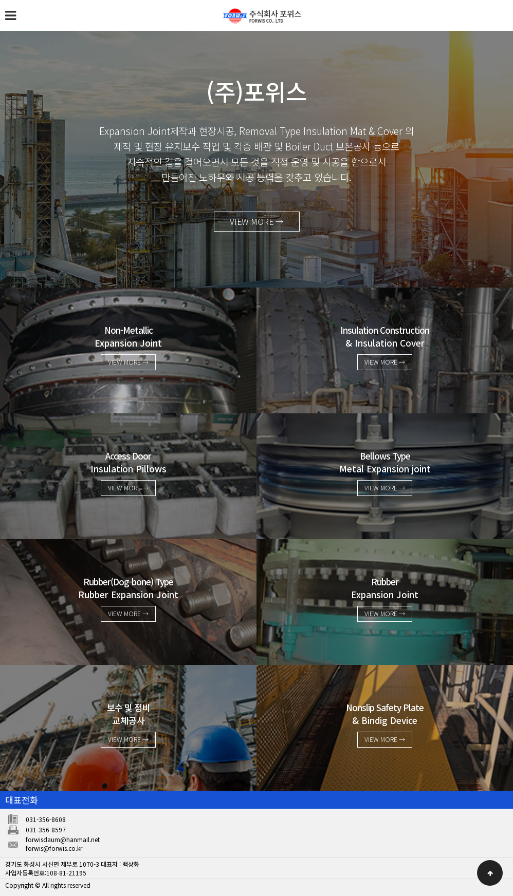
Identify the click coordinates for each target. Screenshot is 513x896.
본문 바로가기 (0, 0)
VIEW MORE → (256, 223)
